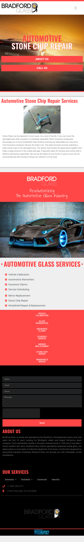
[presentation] (21, 413)
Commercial (42, 479)
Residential (26, 479)
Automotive (10, 479)
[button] (75, 8)
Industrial (55, 479)
